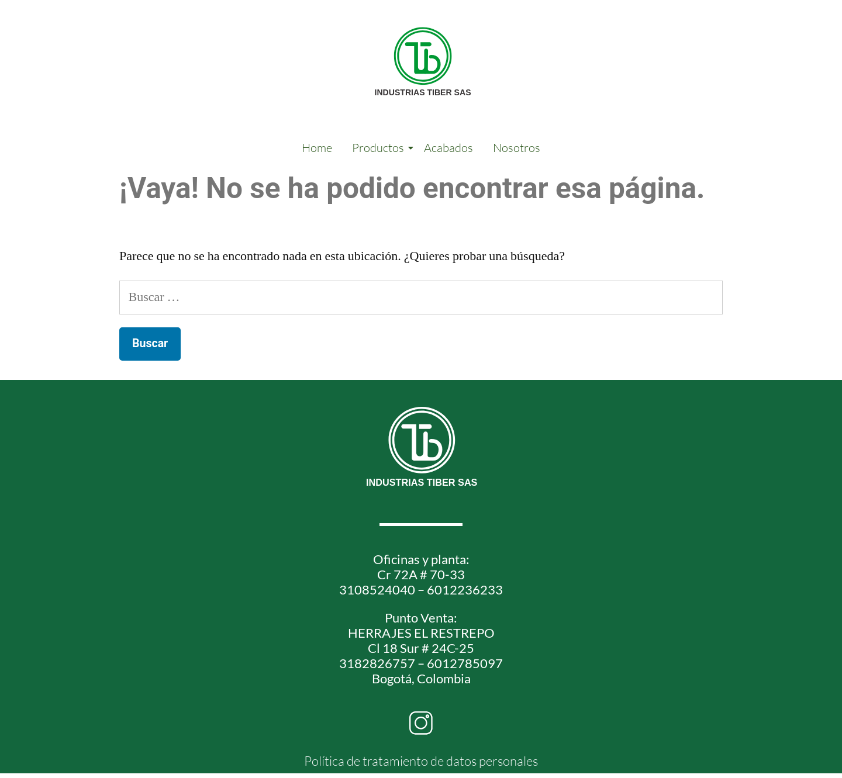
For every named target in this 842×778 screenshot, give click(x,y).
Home (317, 147)
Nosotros (516, 147)
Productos (380, 147)
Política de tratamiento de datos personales (421, 765)
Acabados (448, 147)
